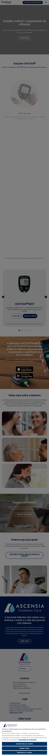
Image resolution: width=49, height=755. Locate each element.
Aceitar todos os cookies (24, 744)
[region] (24, 738)
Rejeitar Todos (24, 748)
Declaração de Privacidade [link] (27, 740)
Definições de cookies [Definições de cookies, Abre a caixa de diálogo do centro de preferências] (24, 752)
